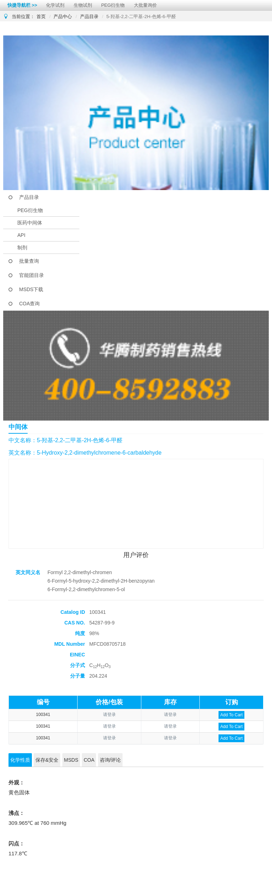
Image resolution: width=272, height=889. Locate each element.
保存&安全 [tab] (46, 760)
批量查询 (29, 261)
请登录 (109, 714)
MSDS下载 (31, 289)
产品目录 (89, 16)
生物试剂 (83, 5)
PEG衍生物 (113, 5)
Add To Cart (231, 714)
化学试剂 (55, 5)
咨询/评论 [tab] (110, 760)
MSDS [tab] (71, 760)
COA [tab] (89, 760)
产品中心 (62, 16)
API (21, 235)
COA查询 (29, 303)
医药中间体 (29, 223)
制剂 (22, 247)
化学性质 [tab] (20, 760)
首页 (41, 16)
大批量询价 (145, 5)
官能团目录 (31, 275)
